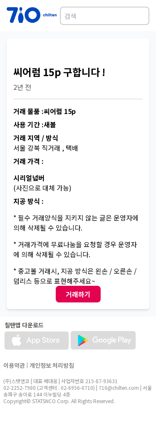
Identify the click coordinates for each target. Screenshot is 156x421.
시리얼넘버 (29, 178)
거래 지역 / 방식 (35, 138)
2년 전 (22, 87)
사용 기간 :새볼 (34, 124)
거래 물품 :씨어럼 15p (44, 111)
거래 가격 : (28, 161)
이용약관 (14, 365)
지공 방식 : (28, 201)
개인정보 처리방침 (52, 365)
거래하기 (78, 294)
